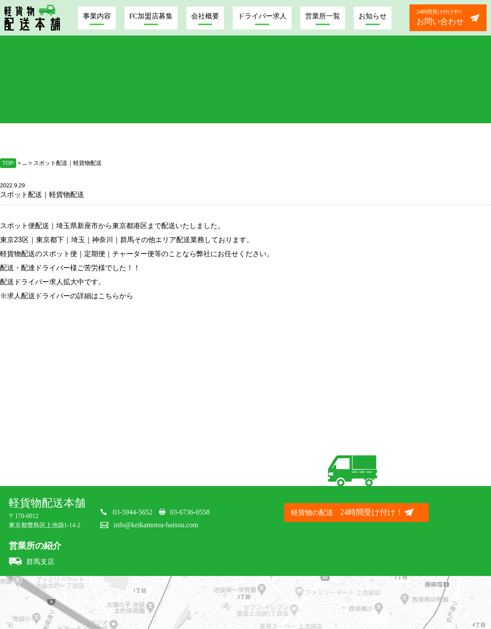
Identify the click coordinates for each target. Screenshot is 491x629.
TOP (8, 163)
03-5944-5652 (133, 512)
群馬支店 (31, 561)
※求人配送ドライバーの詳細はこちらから (66, 296)
